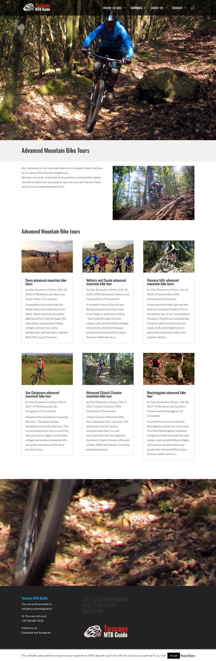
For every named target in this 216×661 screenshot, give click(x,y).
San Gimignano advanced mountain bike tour (42, 394)
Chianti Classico (104, 406)
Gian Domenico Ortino (43, 289)
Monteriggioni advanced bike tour (166, 394)
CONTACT (177, 8)
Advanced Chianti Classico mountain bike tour (104, 394)
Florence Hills (163, 294)
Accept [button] (174, 655)
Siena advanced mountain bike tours (45, 282)
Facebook (27, 632)
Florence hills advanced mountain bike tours (163, 282)
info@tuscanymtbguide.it (37, 608)
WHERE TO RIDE (112, 8)
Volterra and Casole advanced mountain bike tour (106, 282)
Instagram (45, 632)
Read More (187, 655)
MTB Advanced (43, 294)
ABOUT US (157, 8)
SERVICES (136, 8)
